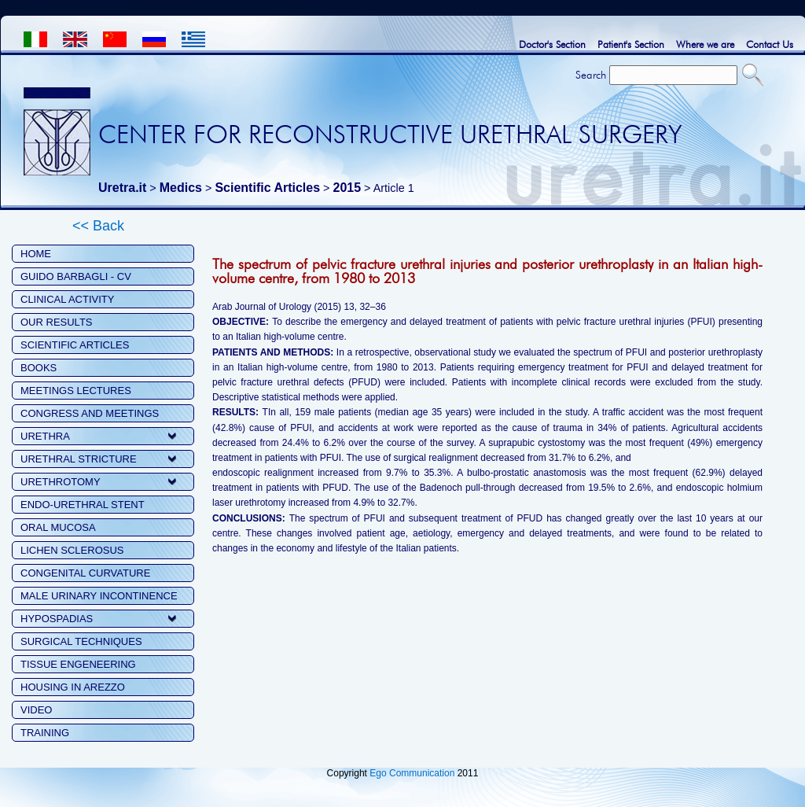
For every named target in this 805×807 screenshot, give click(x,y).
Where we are (705, 44)
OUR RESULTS (56, 322)
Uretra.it (122, 187)
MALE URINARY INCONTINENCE (99, 596)
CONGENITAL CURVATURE (85, 573)
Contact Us (769, 44)
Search (590, 74)
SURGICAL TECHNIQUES (81, 641)
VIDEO (36, 710)
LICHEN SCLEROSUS (71, 550)
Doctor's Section (552, 44)
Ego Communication (411, 773)
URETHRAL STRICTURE (78, 459)
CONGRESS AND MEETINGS (89, 413)
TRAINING (44, 733)
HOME (35, 254)
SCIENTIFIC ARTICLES (74, 345)
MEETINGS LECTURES (75, 390)
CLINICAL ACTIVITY (67, 299)
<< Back (98, 226)
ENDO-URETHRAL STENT (82, 504)
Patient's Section (630, 44)
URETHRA (45, 436)
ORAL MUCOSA (58, 527)
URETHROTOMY (60, 482)
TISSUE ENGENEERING (78, 664)
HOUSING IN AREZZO (72, 687)
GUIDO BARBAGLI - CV (75, 276)
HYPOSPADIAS (56, 619)
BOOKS (38, 368)
